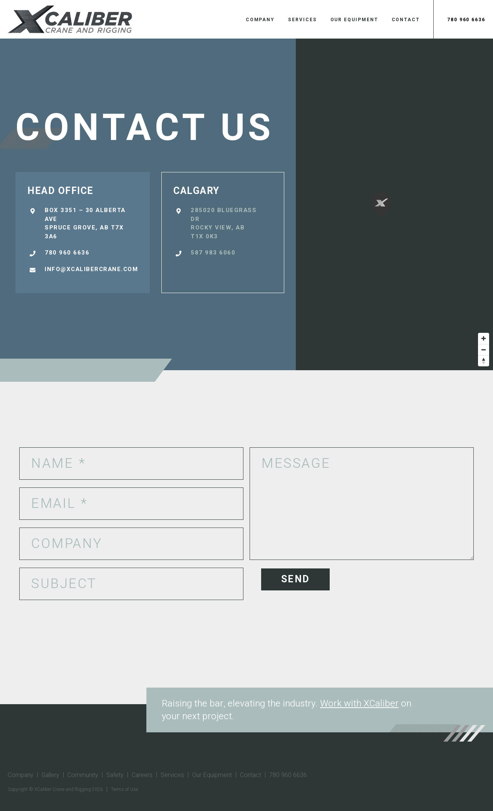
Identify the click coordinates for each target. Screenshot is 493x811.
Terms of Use (124, 789)
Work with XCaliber (359, 703)
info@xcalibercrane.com (91, 269)
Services (302, 19)
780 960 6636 (466, 19)
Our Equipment (354, 19)
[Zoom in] (483, 338)
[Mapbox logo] (19, 363)
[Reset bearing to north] (483, 360)
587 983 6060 (213, 252)
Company (260, 19)
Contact (406, 19)
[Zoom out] (483, 349)
